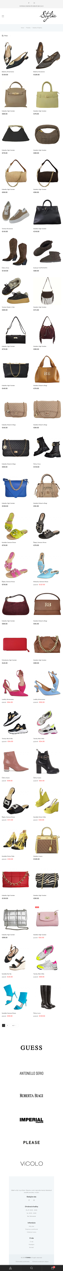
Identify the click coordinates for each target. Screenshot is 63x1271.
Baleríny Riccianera (39, 71)
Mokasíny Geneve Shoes (40, 581)
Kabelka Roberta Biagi (40, 385)
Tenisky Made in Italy (8, 307)
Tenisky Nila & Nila (7, 738)
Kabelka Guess (37, 856)
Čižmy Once (5, 268)
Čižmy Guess (6, 777)
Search (31, 1268)
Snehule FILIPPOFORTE (40, 268)
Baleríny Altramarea (8, 71)
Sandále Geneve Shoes (9, 542)
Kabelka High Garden (8, 111)
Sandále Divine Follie (39, 817)
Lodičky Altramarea (8, 699)
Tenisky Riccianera (7, 228)
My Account (10, 1268)
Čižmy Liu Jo (37, 1013)
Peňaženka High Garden (9, 660)
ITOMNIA (28, 1257)
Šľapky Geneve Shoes (39, 542)
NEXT (14, 1025)
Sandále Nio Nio (6, 974)
